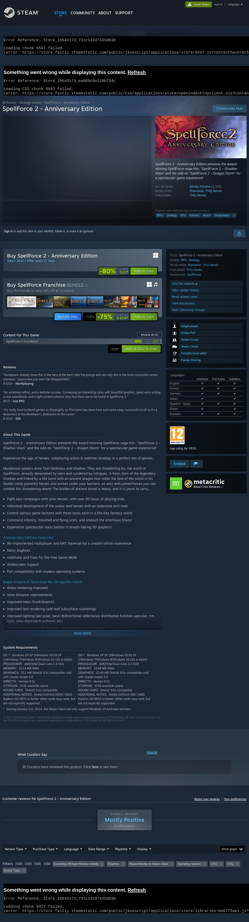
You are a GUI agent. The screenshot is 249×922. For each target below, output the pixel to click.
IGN (18, 424)
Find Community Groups (188, 447)
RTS (183, 221)
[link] (114, 277)
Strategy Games (30, 108)
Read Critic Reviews (207, 487)
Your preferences (235, 805)
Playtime (121, 855)
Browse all (149, 340)
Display (142, 855)
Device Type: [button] (12, 876)
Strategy (172, 221)
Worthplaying (24, 389)
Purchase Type (43, 855)
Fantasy (194, 221)
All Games (9, 108)
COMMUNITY (83, 12)
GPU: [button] (230, 870)
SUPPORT (124, 12)
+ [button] (234, 221)
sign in (218, 4)
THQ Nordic (213, 197)
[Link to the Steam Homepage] (25, 17)
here (95, 773)
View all (152, 758)
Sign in (8, 237)
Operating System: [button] (189, 870)
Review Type (14, 855)
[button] (144, 277)
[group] (124, 873)
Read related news (184, 434)
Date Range (96, 855)
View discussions (183, 440)
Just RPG (19, 407)
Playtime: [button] (114, 870)
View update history (185, 427)
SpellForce (194, 412)
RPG (160, 221)
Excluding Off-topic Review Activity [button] (76, 870)
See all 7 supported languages (189, 345)
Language (71, 855)
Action (207, 221)
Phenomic (197, 197)
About (105, 12)
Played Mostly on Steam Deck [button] (148, 870)
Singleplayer (221, 221)
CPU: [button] (214, 870)
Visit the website (185, 421)
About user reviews (207, 805)
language (234, 4)
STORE (60, 12)
